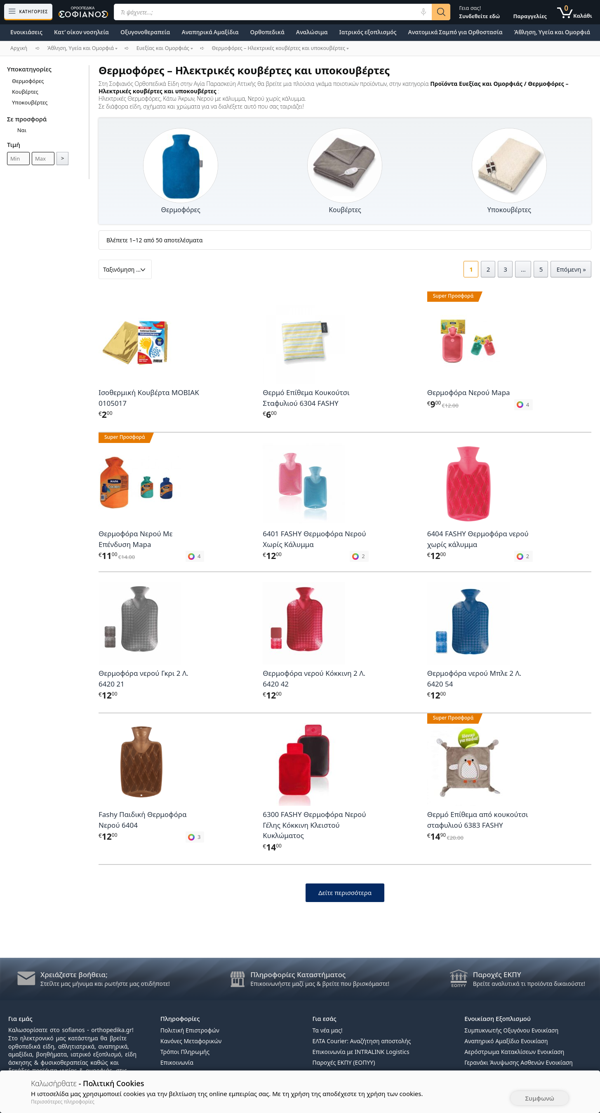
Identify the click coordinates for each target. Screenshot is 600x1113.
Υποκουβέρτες (29, 102)
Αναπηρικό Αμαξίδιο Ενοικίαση (506, 1041)
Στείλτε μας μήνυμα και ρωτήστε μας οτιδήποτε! (105, 983)
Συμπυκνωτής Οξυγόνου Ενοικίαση (511, 1030)
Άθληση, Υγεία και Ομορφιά (552, 32)
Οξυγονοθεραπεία (145, 32)
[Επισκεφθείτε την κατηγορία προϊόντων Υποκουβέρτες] (509, 166)
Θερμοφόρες (28, 81)
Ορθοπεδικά (267, 32)
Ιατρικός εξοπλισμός (368, 32)
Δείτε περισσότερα (345, 892)
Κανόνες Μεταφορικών (190, 1041)
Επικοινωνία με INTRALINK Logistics (361, 1052)
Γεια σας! (479, 12)
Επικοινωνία (176, 1062)
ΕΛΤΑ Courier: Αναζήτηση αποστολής (362, 1041)
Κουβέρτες (25, 91)
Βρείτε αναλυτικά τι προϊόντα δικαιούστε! (529, 983)
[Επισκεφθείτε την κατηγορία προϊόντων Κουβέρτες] (345, 166)
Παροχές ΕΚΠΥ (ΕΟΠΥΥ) (344, 1062)
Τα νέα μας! (328, 1030)
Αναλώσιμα (312, 32)
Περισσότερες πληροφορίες (62, 1101)
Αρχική (18, 48)
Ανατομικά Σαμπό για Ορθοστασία (455, 32)
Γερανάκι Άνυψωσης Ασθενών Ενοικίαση (518, 1062)
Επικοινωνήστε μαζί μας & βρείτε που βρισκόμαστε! (319, 983)
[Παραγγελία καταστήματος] (125, 269)
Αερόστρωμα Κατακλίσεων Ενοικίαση (514, 1052)
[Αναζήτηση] (441, 12)
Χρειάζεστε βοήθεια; (74, 974)
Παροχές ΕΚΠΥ (497, 974)
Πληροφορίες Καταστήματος (298, 974)
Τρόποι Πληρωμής (184, 1052)
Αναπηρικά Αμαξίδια (209, 32)
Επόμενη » (571, 269)
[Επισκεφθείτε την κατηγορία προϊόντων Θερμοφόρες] (181, 166)
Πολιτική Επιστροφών (189, 1030)
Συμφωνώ (539, 1098)
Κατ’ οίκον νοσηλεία (81, 32)
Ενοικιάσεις (26, 32)
